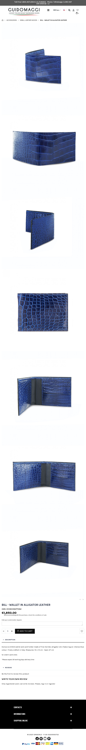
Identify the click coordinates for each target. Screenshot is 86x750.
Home (2, 20)
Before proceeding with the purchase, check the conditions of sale (25, 615)
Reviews (8, 668)
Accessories (12, 20)
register (51, 684)
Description (10, 640)
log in (43, 684)
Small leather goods (28, 20)
